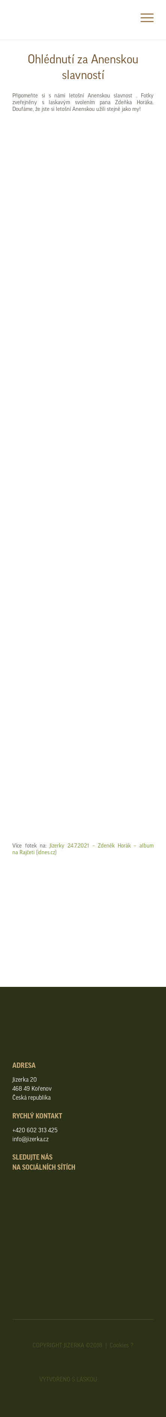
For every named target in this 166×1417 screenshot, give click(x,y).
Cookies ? (121, 1345)
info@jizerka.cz (30, 1139)
